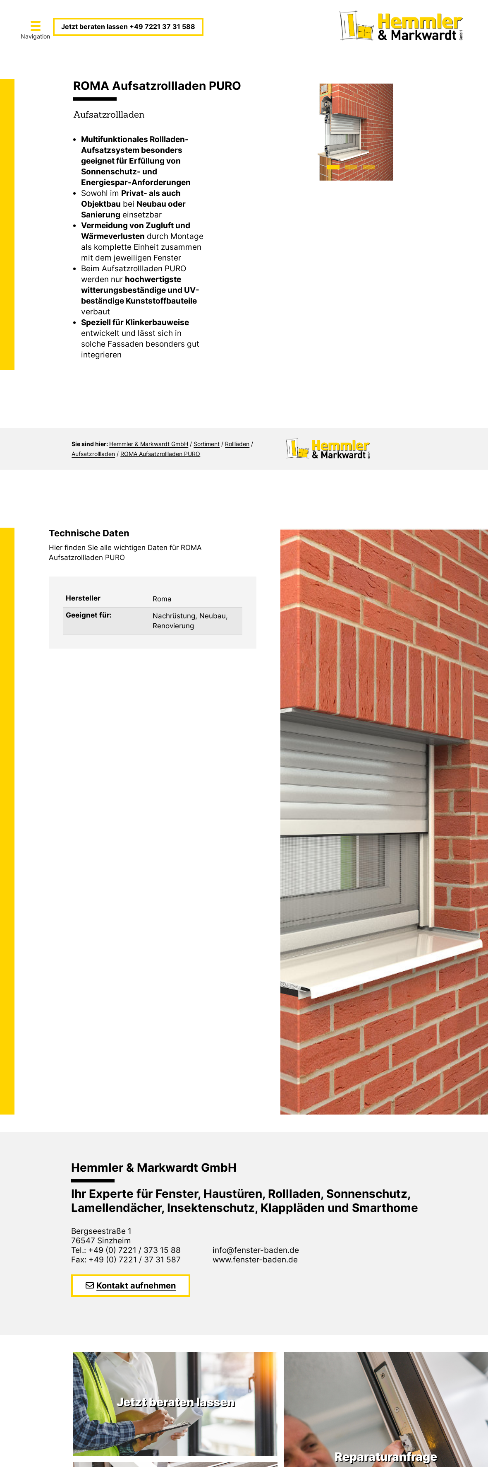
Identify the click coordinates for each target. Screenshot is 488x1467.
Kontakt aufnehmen (136, 1286)
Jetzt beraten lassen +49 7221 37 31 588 (128, 26)
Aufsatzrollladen (93, 453)
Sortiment (207, 443)
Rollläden (237, 443)
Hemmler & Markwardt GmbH (148, 443)
